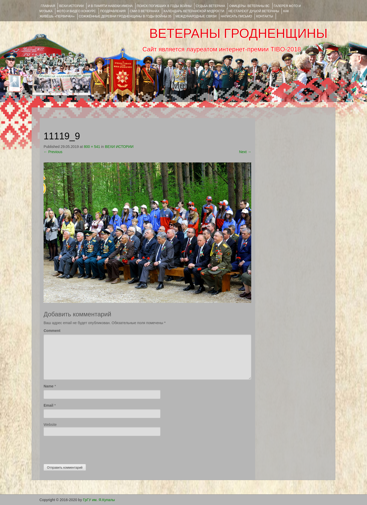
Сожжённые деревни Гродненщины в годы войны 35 (125, 16)
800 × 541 (92, 147)
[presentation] (83, 449)
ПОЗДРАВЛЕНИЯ (113, 11)
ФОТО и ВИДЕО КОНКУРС (76, 11)
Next (245, 152)
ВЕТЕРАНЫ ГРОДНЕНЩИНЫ (238, 33)
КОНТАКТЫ (264, 16)
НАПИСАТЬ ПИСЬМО (236, 16)
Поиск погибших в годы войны (164, 6)
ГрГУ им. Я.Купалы (99, 500)
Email (48, 405)
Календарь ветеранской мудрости (194, 11)
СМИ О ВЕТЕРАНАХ (144, 11)
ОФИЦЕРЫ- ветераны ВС (249, 6)
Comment (52, 331)
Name (48, 386)
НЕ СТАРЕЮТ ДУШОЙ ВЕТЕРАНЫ (253, 11)
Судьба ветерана (210, 6)
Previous (53, 152)
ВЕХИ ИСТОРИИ (71, 6)
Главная (48, 6)
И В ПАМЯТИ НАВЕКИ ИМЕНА (110, 6)
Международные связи (195, 16)
